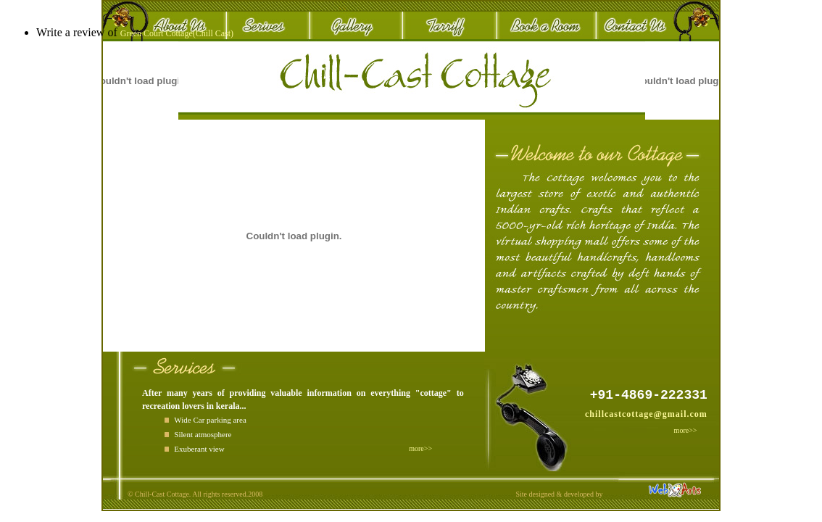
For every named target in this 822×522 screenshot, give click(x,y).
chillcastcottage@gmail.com (646, 414)
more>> (685, 430)
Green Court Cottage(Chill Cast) (176, 33)
